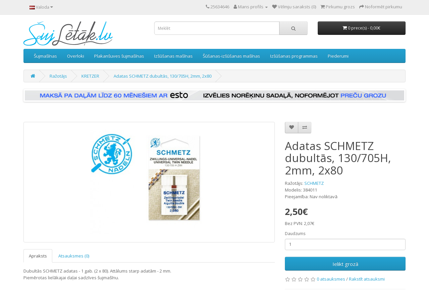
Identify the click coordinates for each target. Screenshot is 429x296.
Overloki (75, 56)
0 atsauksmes (331, 279)
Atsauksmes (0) (73, 256)
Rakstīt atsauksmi (367, 279)
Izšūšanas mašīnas (173, 56)
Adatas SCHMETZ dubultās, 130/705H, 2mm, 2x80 (162, 76)
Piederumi (338, 56)
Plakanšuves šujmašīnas (119, 56)
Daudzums (295, 233)
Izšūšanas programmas (294, 56)
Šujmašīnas (45, 56)
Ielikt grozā (345, 264)
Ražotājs (58, 76)
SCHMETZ (314, 183)
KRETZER (90, 76)
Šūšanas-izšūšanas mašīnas (231, 56)
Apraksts (38, 256)
